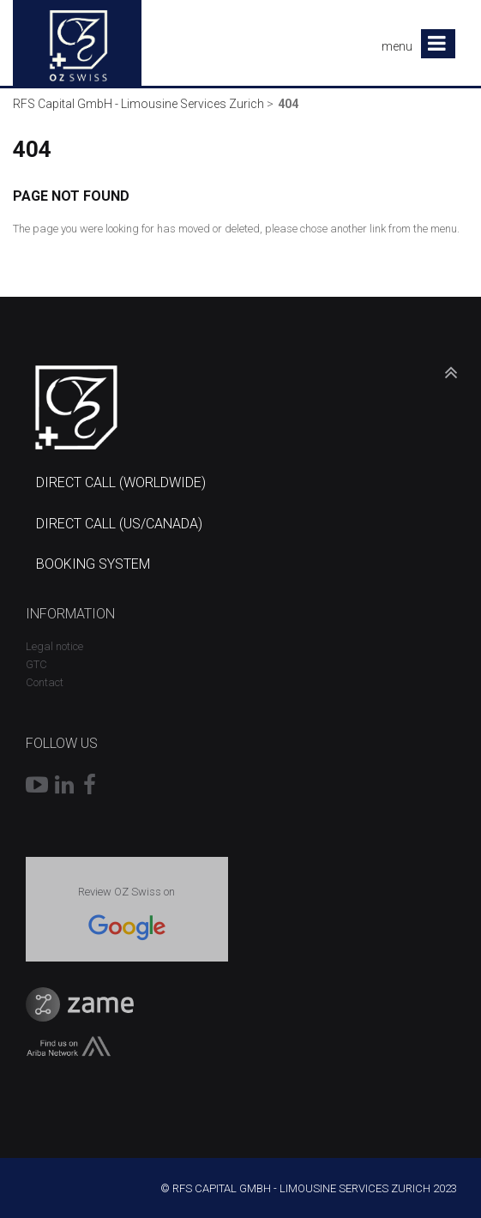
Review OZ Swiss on (126, 891)
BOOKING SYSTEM (93, 564)
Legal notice (54, 646)
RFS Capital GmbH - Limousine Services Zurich (138, 104)
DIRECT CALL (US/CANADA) (119, 524)
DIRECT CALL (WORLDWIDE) (121, 482)
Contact (44, 682)
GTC (36, 664)
